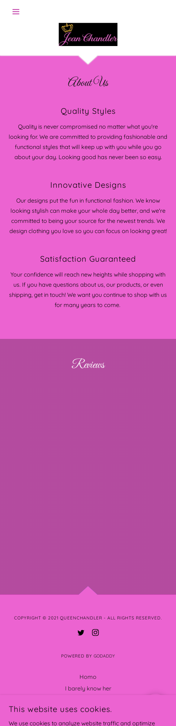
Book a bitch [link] (88, 700)
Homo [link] (88, 676)
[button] (21, 11)
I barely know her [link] (88, 688)
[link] (88, 35)
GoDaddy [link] (104, 656)
